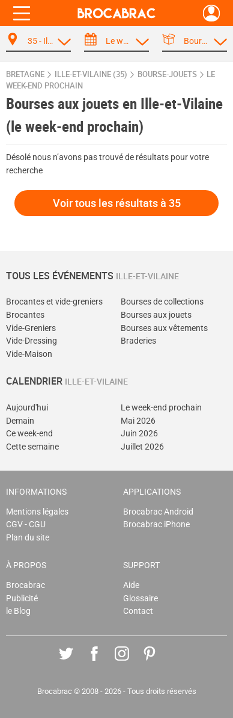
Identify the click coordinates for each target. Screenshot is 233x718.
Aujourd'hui (27, 408)
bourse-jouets (167, 74)
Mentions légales (37, 512)
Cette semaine (32, 447)
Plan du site (27, 538)
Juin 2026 (139, 434)
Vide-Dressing (31, 341)
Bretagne (25, 74)
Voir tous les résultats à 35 (117, 203)
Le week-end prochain (161, 408)
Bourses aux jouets (156, 315)
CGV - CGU (26, 524)
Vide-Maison (29, 354)
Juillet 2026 (142, 447)
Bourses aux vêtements (164, 328)
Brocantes (25, 315)
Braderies (138, 341)
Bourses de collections (162, 302)
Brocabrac (25, 585)
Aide (131, 585)
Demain (20, 421)
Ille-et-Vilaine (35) (91, 74)
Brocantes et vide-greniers (54, 302)
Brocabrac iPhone (156, 524)
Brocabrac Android (158, 512)
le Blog (18, 611)
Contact (138, 611)
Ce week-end (29, 434)
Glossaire (140, 598)
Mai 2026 (138, 421)
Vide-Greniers (31, 328)
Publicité (22, 598)
